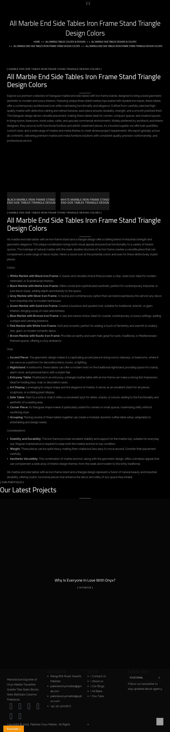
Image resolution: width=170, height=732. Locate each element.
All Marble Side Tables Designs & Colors (113, 41)
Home (37, 41)
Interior (85, 588)
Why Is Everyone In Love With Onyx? (85, 580)
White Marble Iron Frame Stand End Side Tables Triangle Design (85, 201)
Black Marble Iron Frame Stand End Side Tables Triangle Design (31, 201)
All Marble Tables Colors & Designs (65, 41)
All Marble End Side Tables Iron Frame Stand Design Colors (46, 46)
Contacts (56, 671)
